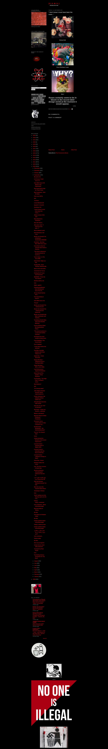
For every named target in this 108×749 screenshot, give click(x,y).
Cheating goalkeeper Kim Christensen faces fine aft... (39, 289)
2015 (34, 153)
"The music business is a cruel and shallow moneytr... (40, 332)
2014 (34, 155)
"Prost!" (36, 302)
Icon (35, 283)
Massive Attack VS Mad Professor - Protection (40, 417)
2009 (34, 166)
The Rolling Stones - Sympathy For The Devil (39, 556)
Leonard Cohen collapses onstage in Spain (40, 456)
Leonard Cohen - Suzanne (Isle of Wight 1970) (38, 445)
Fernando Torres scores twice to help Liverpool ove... (40, 423)
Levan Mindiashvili (39, 202)
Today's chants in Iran (40, 524)
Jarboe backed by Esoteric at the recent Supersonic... (40, 440)
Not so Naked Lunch (39, 230)
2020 (34, 142)
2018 (34, 146)
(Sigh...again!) (37, 285)
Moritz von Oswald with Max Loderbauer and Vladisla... (40, 316)
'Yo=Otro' (36, 200)
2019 (34, 144)
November (37, 170)
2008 (34, 579)
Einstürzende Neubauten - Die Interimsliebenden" (39, 428)
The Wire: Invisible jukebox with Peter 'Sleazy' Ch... (39, 352)
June (35, 565)
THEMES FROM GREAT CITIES (39, 622)
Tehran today (37, 538)
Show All (44, 638)
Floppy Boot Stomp (38, 612)
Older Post (74, 149)
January (36, 576)
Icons (35, 436)
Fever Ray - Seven (39, 460)
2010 (34, 164)
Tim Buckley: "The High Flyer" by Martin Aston (40, 380)
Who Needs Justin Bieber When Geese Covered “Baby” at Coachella (39, 602)
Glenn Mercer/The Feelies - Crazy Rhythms (38, 374)
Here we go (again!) (39, 542)
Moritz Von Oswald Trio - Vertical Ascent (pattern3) (40, 310)
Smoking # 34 (37, 207)
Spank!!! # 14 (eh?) (39, 205)
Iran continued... (38, 536)
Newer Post (51, 149)
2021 (34, 139)
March (36, 572)
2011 (34, 162)
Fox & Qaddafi (37, 344)
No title (36, 512)
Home (62, 149)
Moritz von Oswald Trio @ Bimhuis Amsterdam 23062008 (40, 238)
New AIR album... (38, 222)
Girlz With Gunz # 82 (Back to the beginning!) (39, 184)
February (36, 574)
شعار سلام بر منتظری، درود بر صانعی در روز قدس (39, 532)
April (35, 569)
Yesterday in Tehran (39, 490)
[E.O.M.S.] (54, 3)
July (35, 563)
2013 (34, 157)
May (35, 567)
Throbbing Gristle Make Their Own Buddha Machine (40, 321)
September (37, 175)
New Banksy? (37, 384)
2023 (34, 135)
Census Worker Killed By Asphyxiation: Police (39, 327)
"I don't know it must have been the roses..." (60, 13)
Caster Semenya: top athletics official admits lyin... (39, 398)
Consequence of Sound (39, 599)
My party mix (37, 176)
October (36, 172)
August (36, 561)
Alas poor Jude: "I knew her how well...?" (38, 226)
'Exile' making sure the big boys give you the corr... (40, 497)
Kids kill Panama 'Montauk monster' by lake (40, 483)
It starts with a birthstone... (36, 629)
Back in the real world (39, 268)
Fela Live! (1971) (38, 196)
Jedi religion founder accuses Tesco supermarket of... (39, 392)
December (37, 168)
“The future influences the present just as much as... (40, 253)
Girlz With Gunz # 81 (39, 300)
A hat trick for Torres (39, 270)
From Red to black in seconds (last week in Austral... (40, 247)
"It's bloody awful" (39, 388)
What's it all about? (39, 413)
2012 (34, 159)
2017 (34, 148)
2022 (34, 137)
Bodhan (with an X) (39, 280)
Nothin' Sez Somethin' (38, 606)
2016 (34, 150)
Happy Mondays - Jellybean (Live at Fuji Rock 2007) (39, 361)
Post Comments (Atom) (62, 153)
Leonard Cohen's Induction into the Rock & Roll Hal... (39, 451)
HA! (35, 198)
